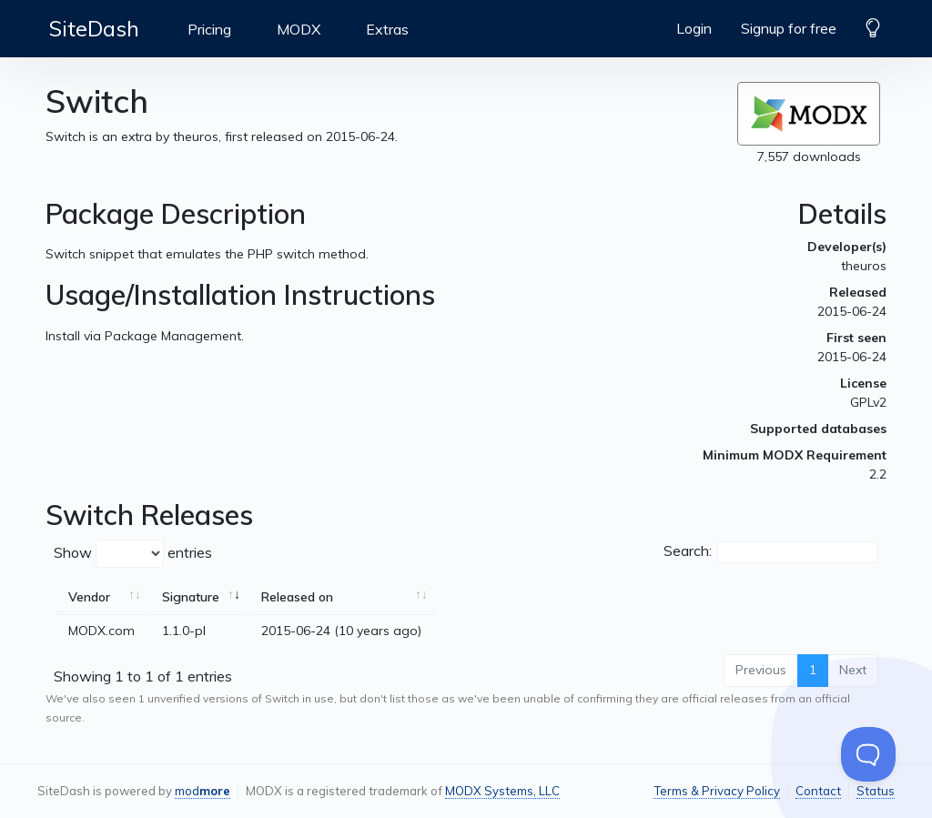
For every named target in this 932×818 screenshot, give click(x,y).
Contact (818, 790)
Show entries (133, 554)
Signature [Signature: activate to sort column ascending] (190, 597)
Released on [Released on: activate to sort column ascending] (297, 597)
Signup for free (788, 28)
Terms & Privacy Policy (716, 790)
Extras (387, 29)
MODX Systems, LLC (502, 790)
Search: (771, 552)
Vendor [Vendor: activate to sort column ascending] (89, 597)
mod (202, 790)
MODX (298, 29)
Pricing (209, 29)
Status (875, 790)
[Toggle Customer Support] (868, 754)
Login (694, 28)
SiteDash (94, 28)
